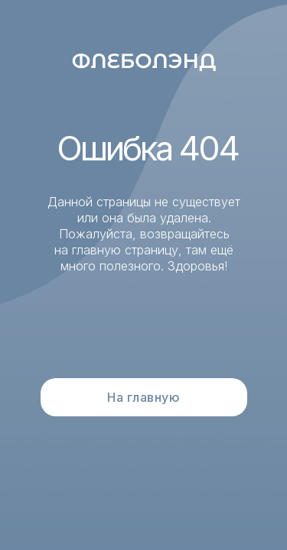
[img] (144, 60)
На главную (143, 397)
